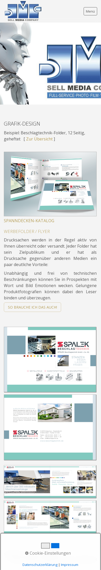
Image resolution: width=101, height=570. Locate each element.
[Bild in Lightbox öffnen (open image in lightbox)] (50, 359)
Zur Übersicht (39, 139)
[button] (32, 307)
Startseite (12, 554)
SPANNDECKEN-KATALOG (29, 220)
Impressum (50, 554)
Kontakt (31, 554)
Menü (90, 11)
